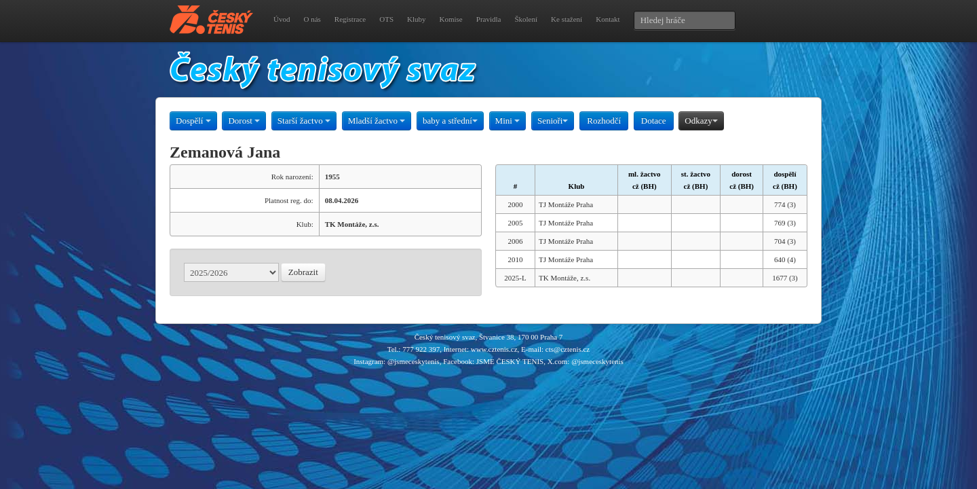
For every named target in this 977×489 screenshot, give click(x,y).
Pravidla (488, 19)
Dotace (653, 120)
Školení (525, 19)
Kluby (416, 19)
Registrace (350, 19)
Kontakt (607, 19)
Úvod (281, 19)
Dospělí (193, 120)
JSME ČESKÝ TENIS (509, 361)
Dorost (244, 120)
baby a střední (450, 120)
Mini (507, 120)
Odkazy (701, 120)
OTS (386, 19)
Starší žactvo (303, 120)
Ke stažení (566, 19)
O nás (311, 19)
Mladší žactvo (377, 120)
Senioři (553, 120)
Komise (451, 19)
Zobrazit (303, 272)
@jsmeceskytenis (413, 361)
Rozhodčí (604, 120)
